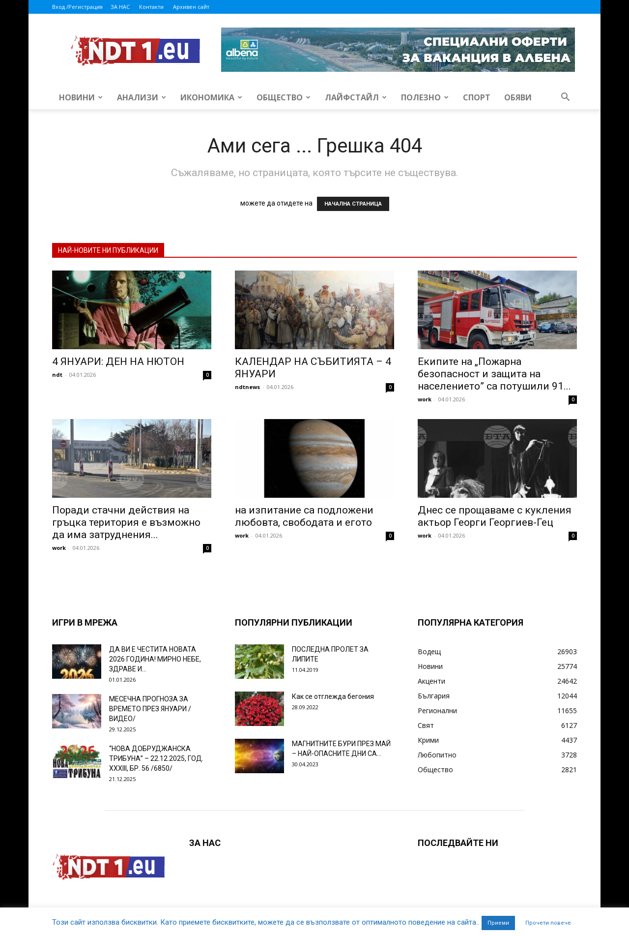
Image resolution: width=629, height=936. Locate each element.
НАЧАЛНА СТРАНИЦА (353, 204)
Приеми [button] (498, 923)
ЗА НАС (120, 6)
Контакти (151, 6)
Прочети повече (548, 923)
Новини (81, 97)
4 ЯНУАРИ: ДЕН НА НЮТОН (118, 361)
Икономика (211, 97)
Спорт (476, 97)
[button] (565, 98)
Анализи (141, 97)
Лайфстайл (356, 97)
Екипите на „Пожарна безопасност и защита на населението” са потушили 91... (494, 374)
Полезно (425, 97)
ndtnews (247, 387)
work (424, 399)
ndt (57, 374)
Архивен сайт (191, 6)
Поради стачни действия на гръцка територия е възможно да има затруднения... (126, 522)
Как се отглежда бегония (333, 696)
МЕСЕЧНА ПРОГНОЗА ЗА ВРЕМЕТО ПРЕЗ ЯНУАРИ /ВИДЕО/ (150, 709)
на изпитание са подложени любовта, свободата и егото (304, 516)
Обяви (518, 97)
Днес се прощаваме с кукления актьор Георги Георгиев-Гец (495, 516)
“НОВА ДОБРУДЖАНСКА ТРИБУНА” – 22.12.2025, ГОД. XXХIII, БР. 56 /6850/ (156, 758)
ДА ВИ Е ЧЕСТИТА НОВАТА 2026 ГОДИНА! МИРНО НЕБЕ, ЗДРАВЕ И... (155, 659)
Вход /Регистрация (77, 6)
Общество (284, 97)
